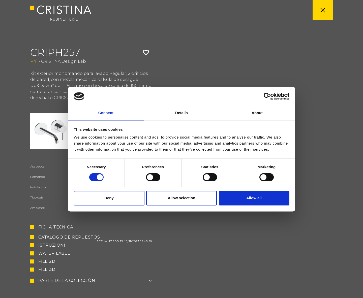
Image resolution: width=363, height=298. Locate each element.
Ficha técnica (55, 227)
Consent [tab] (106, 113)
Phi (34, 61)
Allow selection (181, 198)
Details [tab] (181, 113)
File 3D (46, 270)
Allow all (254, 198)
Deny (109, 198)
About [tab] (257, 113)
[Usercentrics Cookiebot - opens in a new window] (267, 96)
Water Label (54, 253)
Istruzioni (51, 245)
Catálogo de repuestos (95, 237)
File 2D (46, 261)
